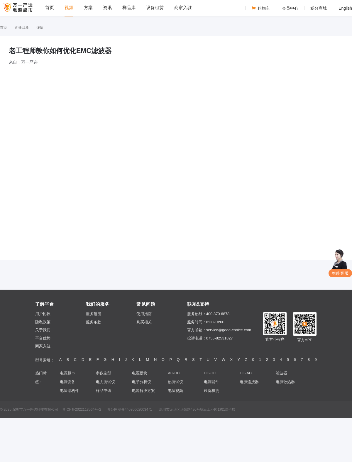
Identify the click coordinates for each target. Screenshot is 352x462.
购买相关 (144, 322)
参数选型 (103, 373)
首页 (3, 28)
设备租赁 (211, 390)
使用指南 (144, 314)
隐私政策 (42, 322)
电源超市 (67, 373)
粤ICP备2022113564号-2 (81, 409)
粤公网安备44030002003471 (129, 409)
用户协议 (42, 314)
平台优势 (42, 338)
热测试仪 (175, 382)
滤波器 (281, 373)
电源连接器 (249, 382)
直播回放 (22, 28)
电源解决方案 (143, 390)
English (345, 8)
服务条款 (93, 322)
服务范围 (93, 314)
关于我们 (42, 330)
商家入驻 (42, 346)
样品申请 (103, 390)
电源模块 (139, 373)
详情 (39, 28)
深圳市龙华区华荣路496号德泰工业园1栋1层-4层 (197, 409)
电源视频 (175, 390)
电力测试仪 (105, 382)
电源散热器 (285, 382)
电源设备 (67, 382)
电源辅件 (211, 382)
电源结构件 (69, 390)
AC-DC (174, 373)
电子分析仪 (141, 382)
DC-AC (246, 373)
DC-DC (210, 373)
